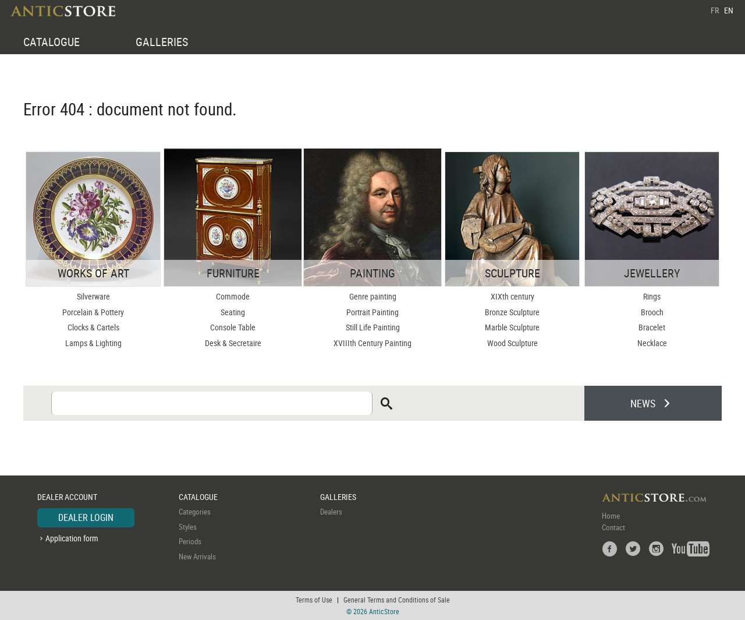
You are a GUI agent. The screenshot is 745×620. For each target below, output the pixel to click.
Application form (71, 538)
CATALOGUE (51, 42)
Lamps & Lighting (93, 342)
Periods (190, 541)
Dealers (331, 511)
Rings (652, 296)
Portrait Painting (372, 312)
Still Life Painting (373, 327)
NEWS (642, 403)
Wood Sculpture (512, 342)
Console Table (233, 327)
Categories (195, 511)
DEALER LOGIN (85, 517)
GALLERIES (162, 42)
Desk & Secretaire (233, 342)
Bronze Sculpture (512, 312)
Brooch (652, 312)
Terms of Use (314, 599)
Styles (188, 527)
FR (715, 10)
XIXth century (512, 296)
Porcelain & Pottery (93, 312)
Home (611, 515)
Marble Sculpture (512, 327)
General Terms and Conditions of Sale (396, 599)
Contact (613, 527)
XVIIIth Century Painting (372, 342)
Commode (233, 296)
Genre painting (372, 296)
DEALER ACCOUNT (67, 496)
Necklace (652, 342)
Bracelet (651, 327)
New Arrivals (197, 556)
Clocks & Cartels (93, 327)
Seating (233, 312)
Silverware (93, 296)
